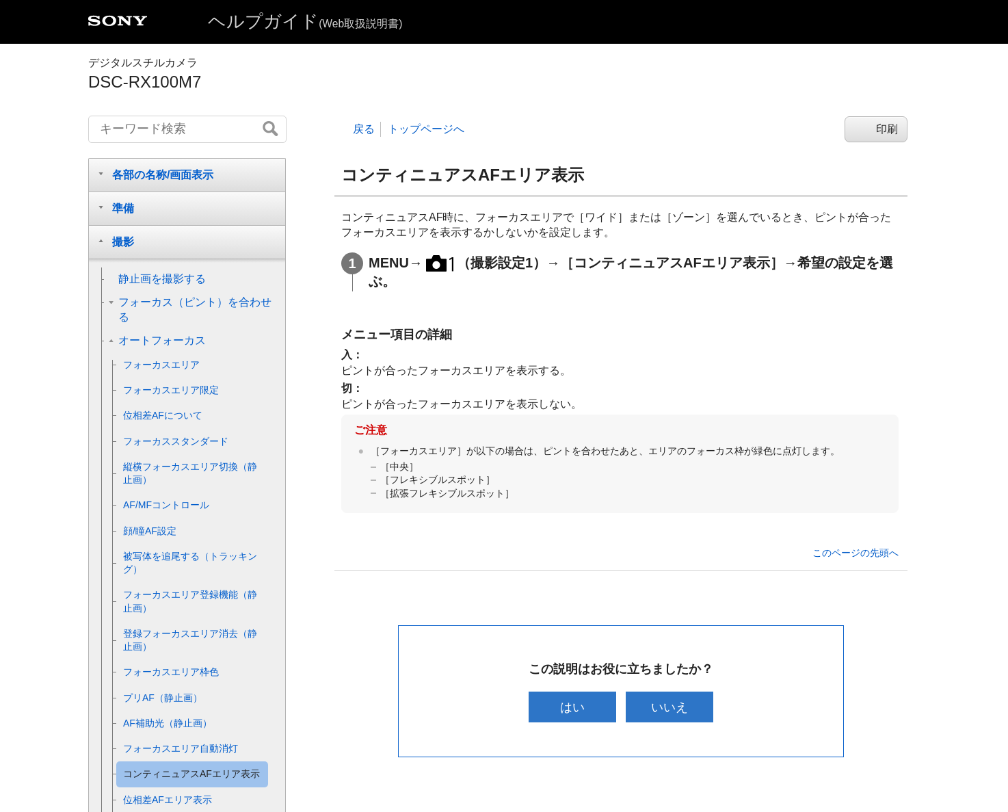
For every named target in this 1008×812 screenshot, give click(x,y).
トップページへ (426, 129)
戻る (364, 129)
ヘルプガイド (305, 21)
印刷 (887, 129)
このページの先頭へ (855, 552)
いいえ (670, 707)
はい (571, 707)
